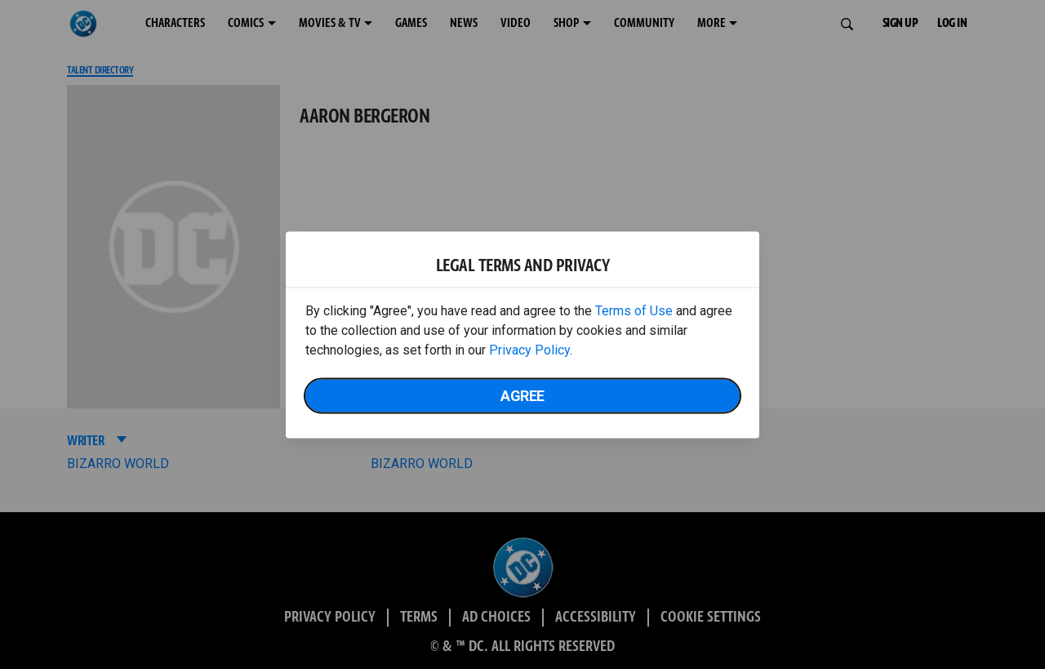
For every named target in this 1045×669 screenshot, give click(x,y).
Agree (522, 395)
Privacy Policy (529, 349)
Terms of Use (634, 310)
